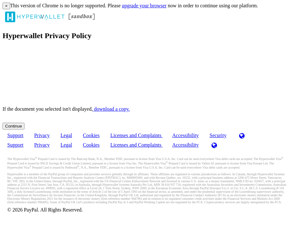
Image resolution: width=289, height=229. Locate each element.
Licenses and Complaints (136, 135)
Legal (66, 135)
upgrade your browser (144, 5)
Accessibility (185, 135)
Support (15, 135)
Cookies (91, 135)
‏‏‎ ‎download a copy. (111, 109)
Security (218, 135)
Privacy (42, 135)
